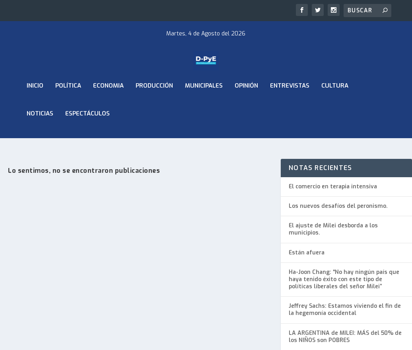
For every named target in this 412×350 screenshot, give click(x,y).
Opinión (246, 106)
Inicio (35, 106)
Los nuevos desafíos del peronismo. (338, 206)
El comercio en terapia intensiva (333, 186)
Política (68, 106)
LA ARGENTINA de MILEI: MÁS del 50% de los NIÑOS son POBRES (345, 336)
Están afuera (307, 252)
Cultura (334, 106)
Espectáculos (87, 134)
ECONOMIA (108, 106)
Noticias (40, 134)
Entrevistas (289, 106)
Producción (154, 106)
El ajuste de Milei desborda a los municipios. (333, 229)
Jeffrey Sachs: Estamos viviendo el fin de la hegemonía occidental (345, 309)
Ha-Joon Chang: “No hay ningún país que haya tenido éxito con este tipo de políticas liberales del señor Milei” (344, 279)
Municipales (204, 106)
